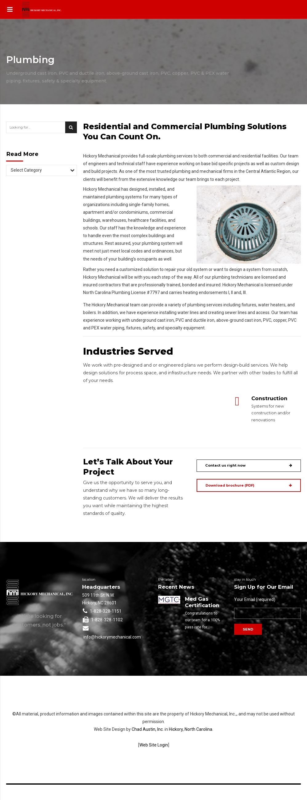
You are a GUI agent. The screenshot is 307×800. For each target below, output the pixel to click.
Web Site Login (153, 744)
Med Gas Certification (202, 602)
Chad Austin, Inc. (148, 729)
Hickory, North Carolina (190, 729)
